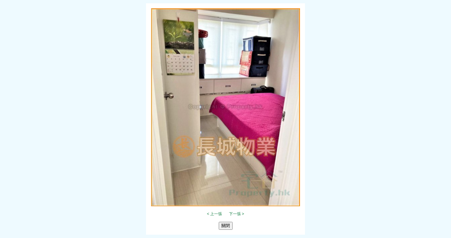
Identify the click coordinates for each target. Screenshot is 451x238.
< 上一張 (214, 214)
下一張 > (236, 214)
